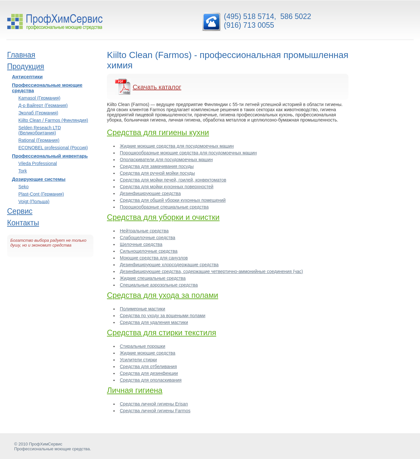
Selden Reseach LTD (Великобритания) (39, 130)
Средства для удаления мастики (154, 322)
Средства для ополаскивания (151, 380)
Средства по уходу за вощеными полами (162, 315)
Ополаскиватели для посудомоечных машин (166, 159)
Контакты (23, 223)
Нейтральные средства (144, 230)
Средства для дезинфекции (149, 373)
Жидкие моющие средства (147, 353)
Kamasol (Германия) (39, 98)
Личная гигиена (134, 390)
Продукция (25, 66)
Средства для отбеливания (148, 366)
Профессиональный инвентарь (50, 156)
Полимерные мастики (142, 308)
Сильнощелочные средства (148, 251)
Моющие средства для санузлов (154, 257)
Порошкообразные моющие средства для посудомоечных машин (188, 152)
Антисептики (27, 76)
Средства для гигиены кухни (158, 132)
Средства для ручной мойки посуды (157, 173)
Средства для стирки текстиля (161, 332)
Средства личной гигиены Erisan (154, 403)
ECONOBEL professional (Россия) (53, 147)
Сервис (20, 211)
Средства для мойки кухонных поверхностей (167, 186)
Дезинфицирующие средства (150, 193)
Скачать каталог (157, 87)
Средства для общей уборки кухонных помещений (173, 200)
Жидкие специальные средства (153, 278)
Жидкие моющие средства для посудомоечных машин (177, 146)
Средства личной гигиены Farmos (155, 410)
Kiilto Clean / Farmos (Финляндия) (53, 120)
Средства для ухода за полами (162, 295)
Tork (22, 170)
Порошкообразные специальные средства (164, 207)
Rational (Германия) (38, 140)
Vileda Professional (37, 163)
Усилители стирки (138, 359)
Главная (21, 55)
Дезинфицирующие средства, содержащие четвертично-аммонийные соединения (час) (211, 271)
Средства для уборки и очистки (163, 217)
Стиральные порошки (142, 346)
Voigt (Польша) (33, 201)
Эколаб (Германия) (38, 112)
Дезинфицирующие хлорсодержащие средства (169, 264)
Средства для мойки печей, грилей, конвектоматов (173, 179)
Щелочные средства (141, 244)
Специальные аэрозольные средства (159, 285)
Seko (23, 186)
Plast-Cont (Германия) (41, 194)
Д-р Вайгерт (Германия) (43, 105)
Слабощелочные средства (147, 237)
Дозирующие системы (38, 179)
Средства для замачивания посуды (157, 166)
